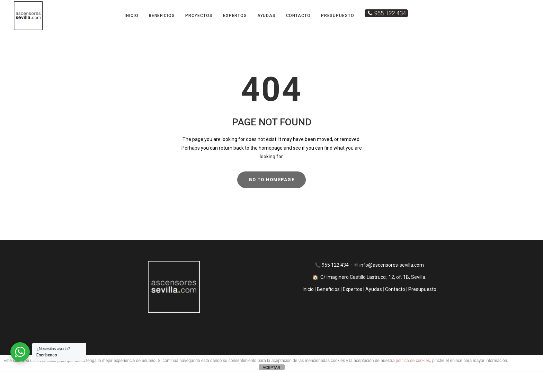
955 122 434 (336, 265)
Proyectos (199, 15)
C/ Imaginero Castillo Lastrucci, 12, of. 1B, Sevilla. (373, 277)
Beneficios (162, 15)
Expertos (235, 15)
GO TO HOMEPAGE (271, 179)
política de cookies (413, 360)
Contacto (298, 15)
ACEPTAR (271, 367)
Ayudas (266, 15)
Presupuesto (337, 15)
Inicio (131, 15)
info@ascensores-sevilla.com (391, 265)
